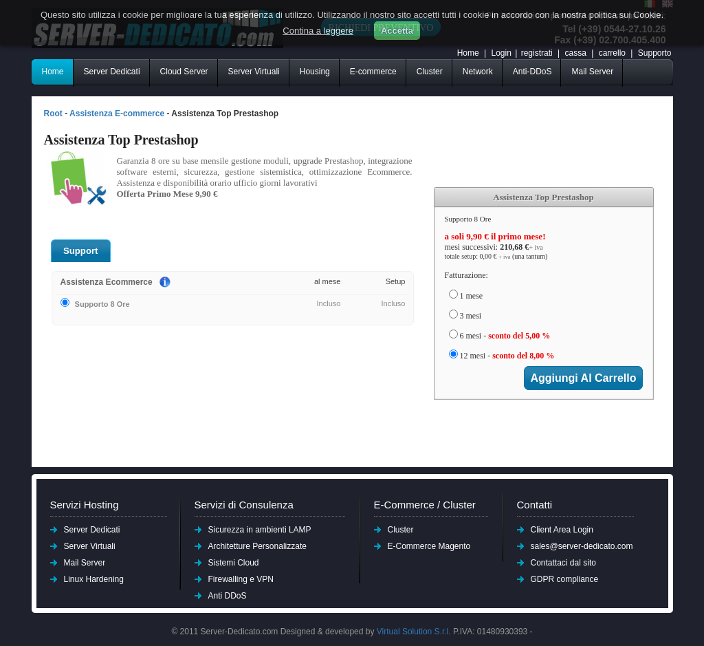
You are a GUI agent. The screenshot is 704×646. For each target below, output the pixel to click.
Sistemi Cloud (233, 563)
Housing (315, 71)
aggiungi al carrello (583, 378)
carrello (613, 53)
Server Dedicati (112, 71)
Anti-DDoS (532, 71)
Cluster (430, 71)
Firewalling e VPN (241, 579)
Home (468, 53)
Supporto (655, 53)
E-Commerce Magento (429, 546)
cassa (575, 53)
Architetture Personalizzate (257, 546)
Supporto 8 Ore (95, 303)
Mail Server (592, 71)
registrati (537, 53)
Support (80, 251)
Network (478, 71)
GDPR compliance (565, 579)
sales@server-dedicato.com (582, 546)
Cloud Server (184, 71)
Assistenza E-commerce (116, 113)
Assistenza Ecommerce (106, 282)
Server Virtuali (254, 71)
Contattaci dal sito (563, 563)
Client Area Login (562, 530)
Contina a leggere (318, 30)
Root (53, 113)
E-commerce (373, 71)
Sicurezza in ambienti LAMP (259, 530)
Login (501, 53)
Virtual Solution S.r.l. (414, 631)
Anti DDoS (227, 596)
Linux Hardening (94, 579)
